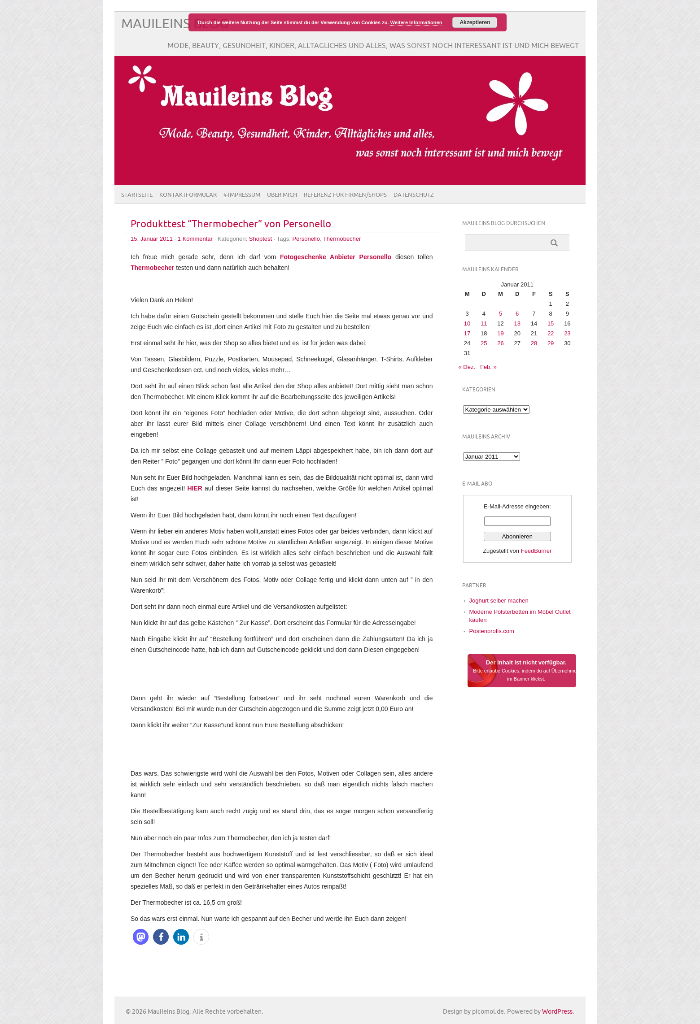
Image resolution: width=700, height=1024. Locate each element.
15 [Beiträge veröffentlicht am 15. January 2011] (550, 323)
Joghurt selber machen (499, 600)
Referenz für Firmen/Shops (345, 195)
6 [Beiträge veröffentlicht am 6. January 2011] (517, 313)
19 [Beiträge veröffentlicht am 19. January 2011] (500, 333)
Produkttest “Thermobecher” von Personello (231, 224)
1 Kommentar (195, 238)
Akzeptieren (474, 22)
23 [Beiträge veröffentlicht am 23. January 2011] (567, 333)
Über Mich (282, 195)
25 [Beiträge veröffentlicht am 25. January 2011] (484, 343)
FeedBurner (536, 550)
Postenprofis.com (491, 631)
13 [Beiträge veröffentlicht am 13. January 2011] (517, 323)
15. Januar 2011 (152, 238)
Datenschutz (414, 195)
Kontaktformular (188, 195)
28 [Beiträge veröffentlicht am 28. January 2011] (534, 343)
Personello (305, 238)
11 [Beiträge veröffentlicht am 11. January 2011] (484, 323)
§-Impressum (241, 195)
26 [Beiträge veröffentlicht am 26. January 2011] (500, 343)
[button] (141, 937)
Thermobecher (342, 238)
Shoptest (260, 238)
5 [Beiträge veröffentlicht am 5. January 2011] (500, 313)
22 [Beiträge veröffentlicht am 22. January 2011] (550, 333)
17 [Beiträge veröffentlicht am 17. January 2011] (467, 333)
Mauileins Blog (174, 24)
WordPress (557, 1011)
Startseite (137, 195)
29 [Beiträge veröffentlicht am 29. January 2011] (550, 343)
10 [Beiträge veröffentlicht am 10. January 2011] (467, 323)
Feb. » (488, 367)
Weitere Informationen (416, 22)
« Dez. (467, 367)
